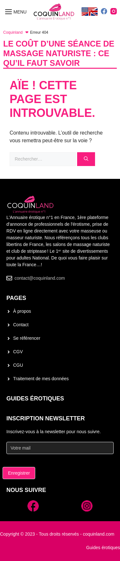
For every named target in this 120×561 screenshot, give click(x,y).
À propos (22, 311)
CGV (18, 351)
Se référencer (26, 338)
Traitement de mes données (41, 378)
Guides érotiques (35, 398)
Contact (20, 324)
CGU (18, 365)
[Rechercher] (86, 159)
